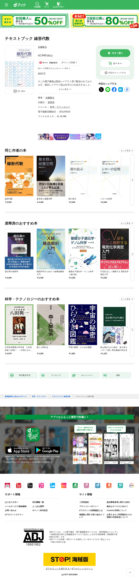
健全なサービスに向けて (117, 506)
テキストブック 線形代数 (61, 396)
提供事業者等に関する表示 (118, 502)
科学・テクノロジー (60, 107)
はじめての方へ (11, 502)
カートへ (117, 63)
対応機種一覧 (38, 502)
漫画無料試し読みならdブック (16, 396)
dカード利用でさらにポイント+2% (53, 68)
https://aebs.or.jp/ (58, 542)
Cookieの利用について (117, 510)
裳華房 (51, 102)
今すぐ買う (117, 53)
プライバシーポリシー (89, 506)
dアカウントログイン (14, 514)
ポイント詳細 (68, 62)
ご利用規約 (84, 502)
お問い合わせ (10, 510)
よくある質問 (38, 506)
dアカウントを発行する (58, 568)
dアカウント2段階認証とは (91, 510)
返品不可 (42, 73)
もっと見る (125, 150)
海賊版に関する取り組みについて (91, 515)
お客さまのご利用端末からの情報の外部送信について (119, 515)
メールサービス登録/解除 (16, 506)
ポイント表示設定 (40, 510)
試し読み (21, 91)
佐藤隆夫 (42, 47)
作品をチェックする (117, 73)
